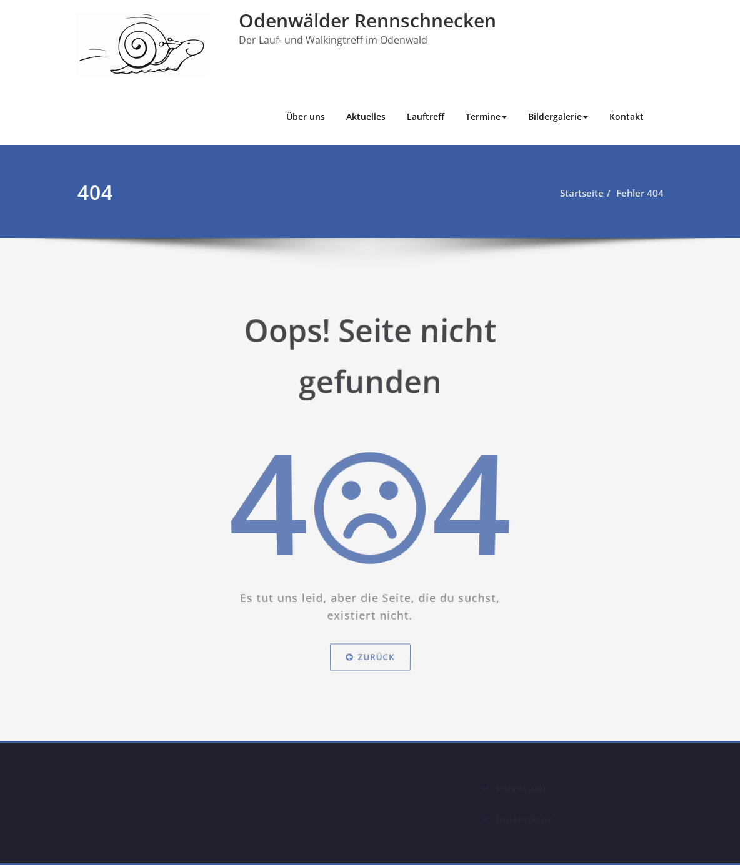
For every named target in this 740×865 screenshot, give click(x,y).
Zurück (370, 661)
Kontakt (626, 116)
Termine (486, 116)
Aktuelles (366, 116)
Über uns (305, 116)
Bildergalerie (558, 116)
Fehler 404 (645, 193)
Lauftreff (425, 116)
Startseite (587, 193)
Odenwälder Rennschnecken (367, 20)
